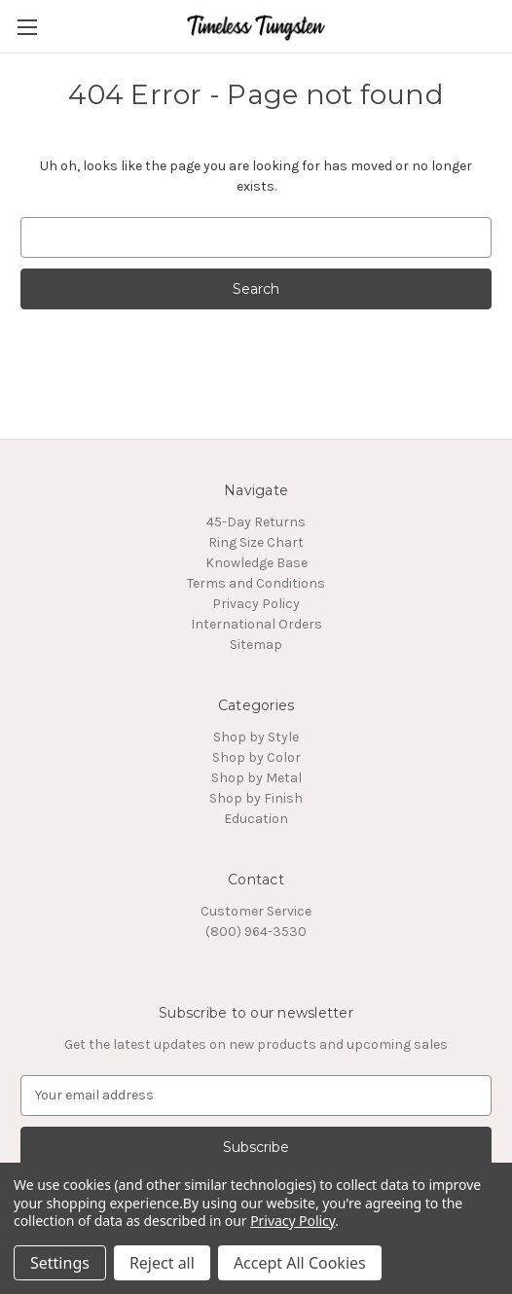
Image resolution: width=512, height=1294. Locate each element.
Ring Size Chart (256, 542)
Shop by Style (256, 737)
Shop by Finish (256, 798)
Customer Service (256, 911)
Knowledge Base (256, 563)
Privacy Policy (256, 603)
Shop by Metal (256, 778)
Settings (60, 1263)
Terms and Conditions (256, 583)
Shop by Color (256, 757)
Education (256, 818)
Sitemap (256, 644)
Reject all (162, 1263)
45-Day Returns (256, 522)
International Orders (256, 624)
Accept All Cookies (300, 1263)
